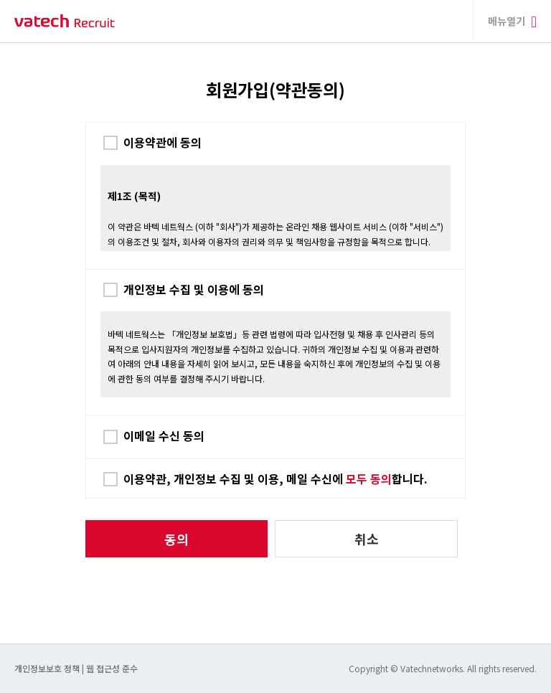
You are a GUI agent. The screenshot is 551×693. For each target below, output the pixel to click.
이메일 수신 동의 (163, 435)
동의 (176, 538)
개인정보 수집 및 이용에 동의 (193, 289)
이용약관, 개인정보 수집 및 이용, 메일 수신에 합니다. (275, 478)
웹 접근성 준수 (112, 668)
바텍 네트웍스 (64, 21)
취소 (366, 538)
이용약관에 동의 (162, 142)
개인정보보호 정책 (48, 668)
